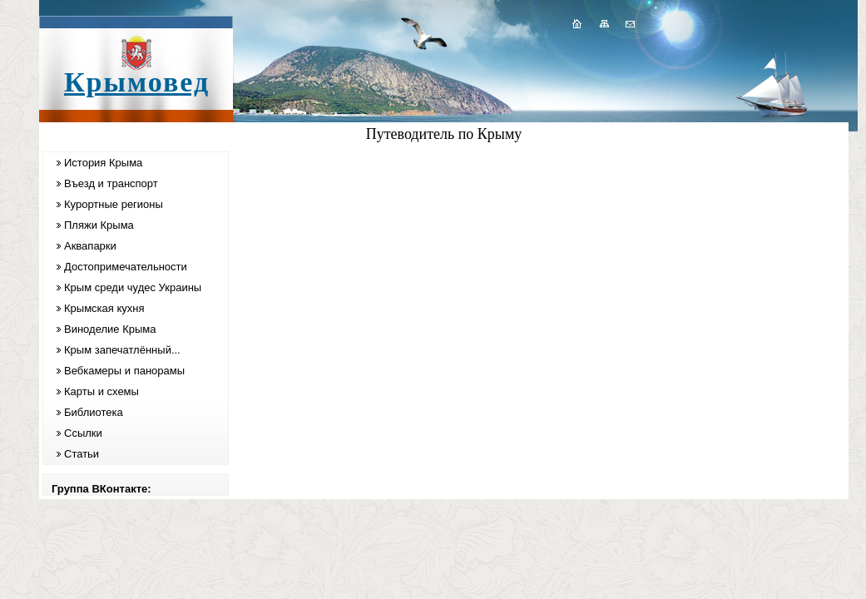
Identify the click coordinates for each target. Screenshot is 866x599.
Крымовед (137, 82)
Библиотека (93, 412)
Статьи (81, 454)
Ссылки (83, 433)
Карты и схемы (101, 391)
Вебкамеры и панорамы (124, 370)
